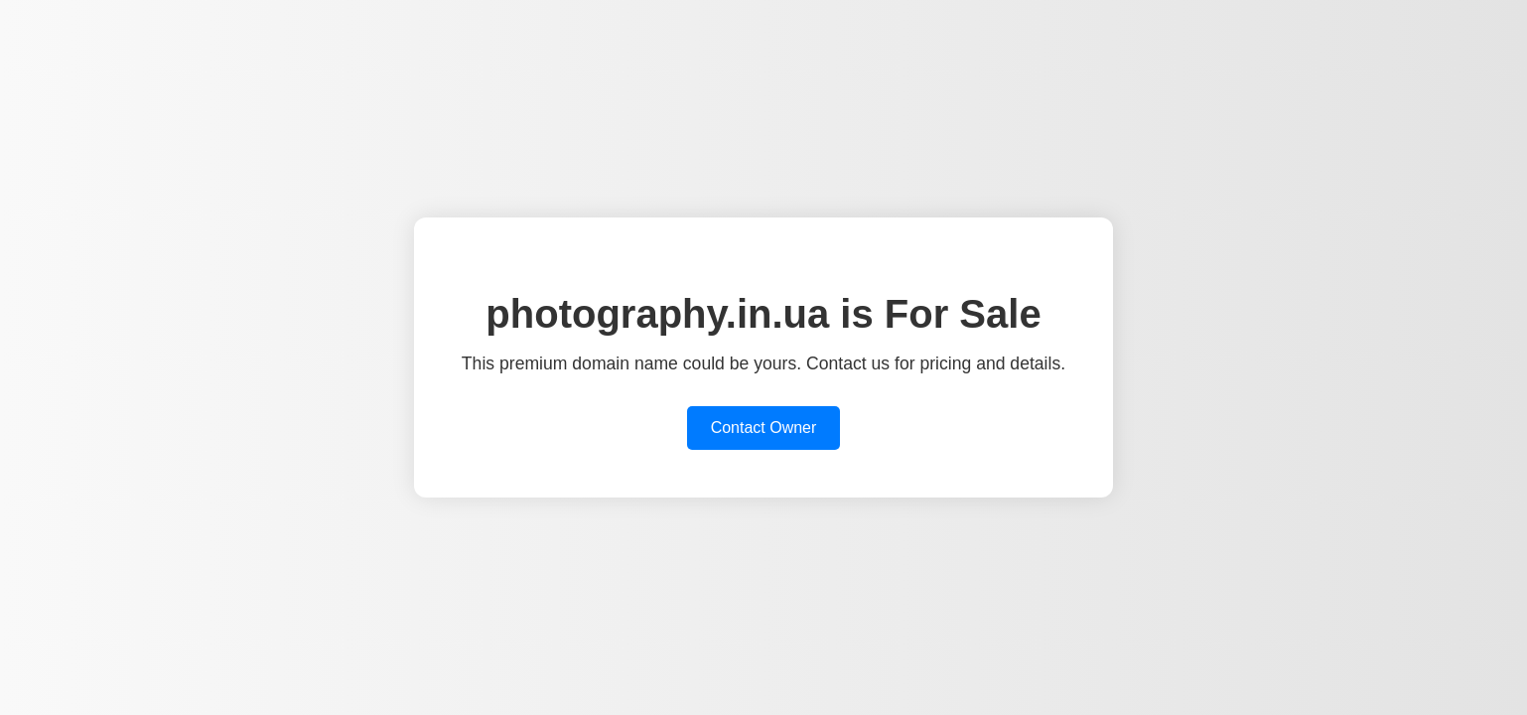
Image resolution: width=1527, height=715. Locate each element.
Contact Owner (764, 427)
